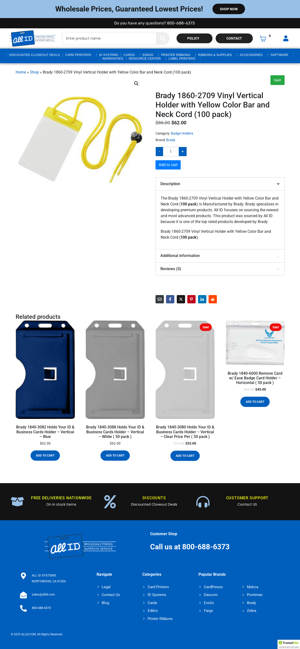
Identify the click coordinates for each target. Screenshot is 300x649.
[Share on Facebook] (170, 299)
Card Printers (78, 55)
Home (21, 72)
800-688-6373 (40, 608)
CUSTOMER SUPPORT (247, 498)
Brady (170, 140)
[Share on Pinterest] (191, 299)
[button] (136, 83)
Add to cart (168, 164)
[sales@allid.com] (23, 594)
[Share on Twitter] (181, 299)
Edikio (148, 55)
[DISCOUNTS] (110, 501)
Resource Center (145, 58)
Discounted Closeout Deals (34, 55)
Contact (234, 38)
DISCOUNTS (154, 498)
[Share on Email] (160, 299)
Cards (129, 55)
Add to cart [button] (45, 455)
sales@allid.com (42, 594)
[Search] (162, 38)
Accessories (251, 55)
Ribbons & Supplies (215, 55)
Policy (193, 38)
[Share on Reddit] (213, 299)
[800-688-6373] (23, 608)
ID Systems (108, 55)
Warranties (112, 58)
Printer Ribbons (175, 55)
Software (279, 55)
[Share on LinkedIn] (202, 299)
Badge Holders (182, 133)
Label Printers (181, 58)
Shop (34, 72)
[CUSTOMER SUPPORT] (203, 501)
